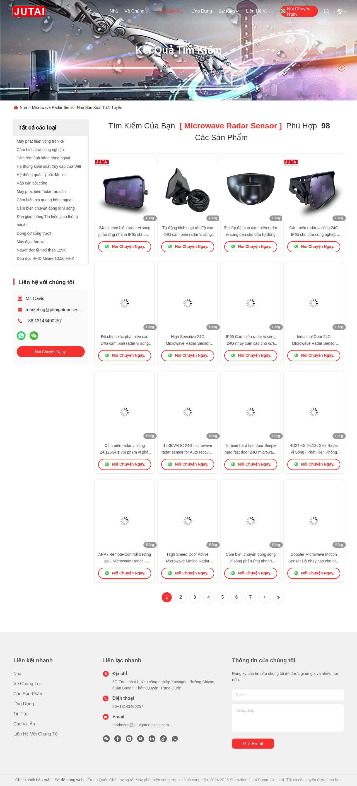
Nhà (114, 11)
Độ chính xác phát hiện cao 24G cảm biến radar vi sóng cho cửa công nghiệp (125, 343)
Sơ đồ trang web (69, 780)
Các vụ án (24, 724)
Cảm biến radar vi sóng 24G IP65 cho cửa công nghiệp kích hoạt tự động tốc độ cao (314, 234)
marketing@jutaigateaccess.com (58, 309)
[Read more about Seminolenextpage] (264, 597)
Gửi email (253, 743)
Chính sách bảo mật (32, 780)
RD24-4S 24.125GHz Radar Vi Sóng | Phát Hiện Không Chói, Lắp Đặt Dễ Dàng (314, 452)
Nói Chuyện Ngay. (295, 11)
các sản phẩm (171, 11)
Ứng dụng (201, 11)
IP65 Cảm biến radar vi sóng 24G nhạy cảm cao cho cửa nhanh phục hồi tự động (251, 343)
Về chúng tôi (137, 11)
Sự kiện (229, 11)
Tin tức (21, 713)
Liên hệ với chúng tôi (259, 11)
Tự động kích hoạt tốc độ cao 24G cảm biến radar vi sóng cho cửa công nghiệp (187, 234)
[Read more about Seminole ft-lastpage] (278, 597)
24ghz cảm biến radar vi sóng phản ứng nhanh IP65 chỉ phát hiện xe (124, 234)
